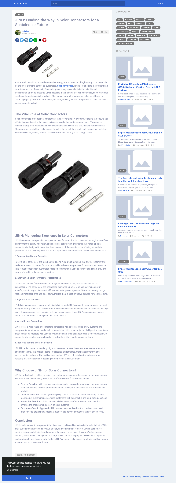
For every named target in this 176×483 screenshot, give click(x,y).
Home (156, 28)
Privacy (138, 477)
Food (150, 24)
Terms (131, 477)
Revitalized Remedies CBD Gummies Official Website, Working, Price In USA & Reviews (139, 87)
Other (20, 15)
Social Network (20, 3)
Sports (121, 40)
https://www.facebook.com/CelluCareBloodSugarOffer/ (140, 134)
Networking (147, 32)
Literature (123, 32)
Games (121, 28)
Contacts (146, 477)
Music (135, 32)
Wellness (144, 40)
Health (146, 28)
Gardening (133, 28)
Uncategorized (125, 44)
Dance (150, 20)
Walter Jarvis (125, 190)
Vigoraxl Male (125, 100)
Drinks (121, 24)
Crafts (139, 20)
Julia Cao (25, 31)
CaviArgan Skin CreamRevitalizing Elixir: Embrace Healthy (139, 225)
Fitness (140, 24)
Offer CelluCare (125, 145)
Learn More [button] (12, 470)
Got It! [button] (28, 478)
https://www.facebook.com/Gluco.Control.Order (140, 270)
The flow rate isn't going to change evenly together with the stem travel (140, 179)
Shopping (154, 36)
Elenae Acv (124, 236)
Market (161, 477)
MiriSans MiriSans (126, 281)
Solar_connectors (26, 455)
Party (130, 36)
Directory (154, 477)
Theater (132, 40)
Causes (128, 20)
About (125, 477)
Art (119, 20)
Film (130, 24)
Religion (141, 36)
